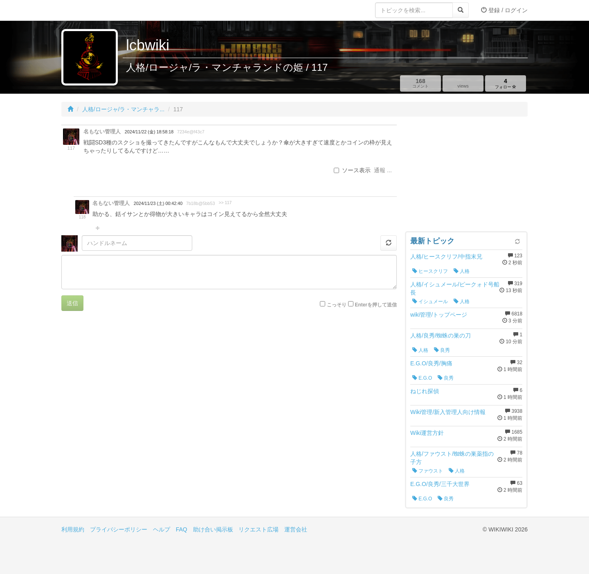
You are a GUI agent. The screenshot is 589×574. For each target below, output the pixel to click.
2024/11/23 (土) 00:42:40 (158, 203)
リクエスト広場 (258, 529)
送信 (72, 303)
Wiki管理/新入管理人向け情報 (448, 412)
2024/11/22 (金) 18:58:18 (149, 131)
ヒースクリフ (430, 271)
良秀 (442, 350)
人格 (462, 271)
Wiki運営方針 (427, 433)
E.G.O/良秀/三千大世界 (440, 484)
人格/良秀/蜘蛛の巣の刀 (440, 335)
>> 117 (225, 202)
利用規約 (72, 529)
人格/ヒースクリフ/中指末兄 (446, 256)
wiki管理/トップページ (438, 314)
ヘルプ (161, 529)
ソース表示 (352, 170)
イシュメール (430, 301)
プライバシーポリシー (118, 529)
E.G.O (422, 378)
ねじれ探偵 (424, 391)
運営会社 (295, 529)
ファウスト (427, 471)
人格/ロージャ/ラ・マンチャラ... (123, 109)
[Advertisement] (466, 176)
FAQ (181, 529)
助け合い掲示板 (213, 529)
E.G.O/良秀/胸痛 (431, 363)
